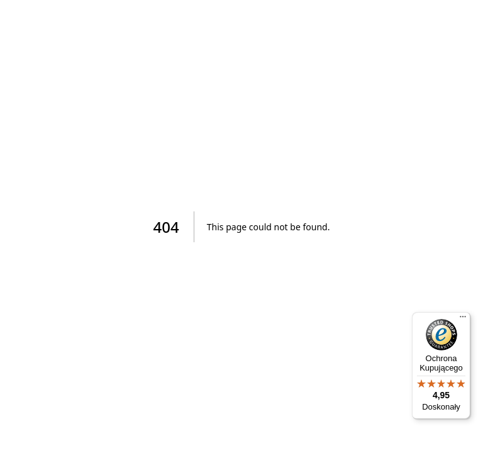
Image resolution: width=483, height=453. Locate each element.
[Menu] (462, 319)
